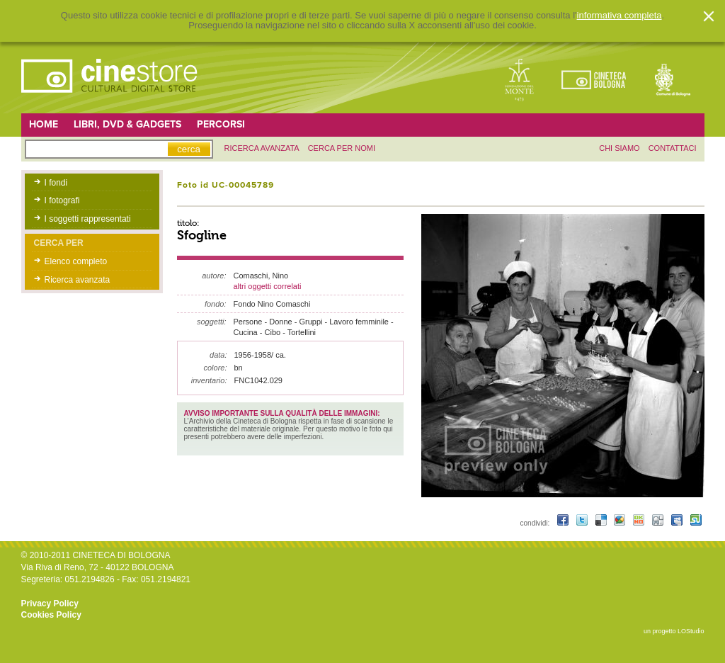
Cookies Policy (51, 615)
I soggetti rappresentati (88, 219)
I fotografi (62, 200)
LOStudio (691, 631)
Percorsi (221, 124)
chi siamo (619, 148)
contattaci (673, 148)
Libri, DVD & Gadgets (127, 124)
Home (43, 124)
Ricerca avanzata (77, 280)
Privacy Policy (50, 603)
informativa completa (619, 16)
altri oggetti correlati (268, 286)
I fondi (56, 183)
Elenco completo (76, 261)
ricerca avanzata (261, 148)
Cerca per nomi (341, 148)
